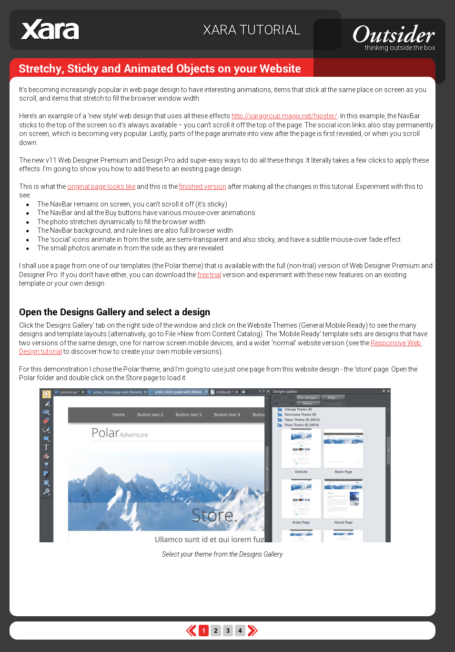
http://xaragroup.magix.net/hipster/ (284, 116)
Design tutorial (40, 351)
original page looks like (101, 186)
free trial (209, 275)
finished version (202, 186)
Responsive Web (396, 343)
